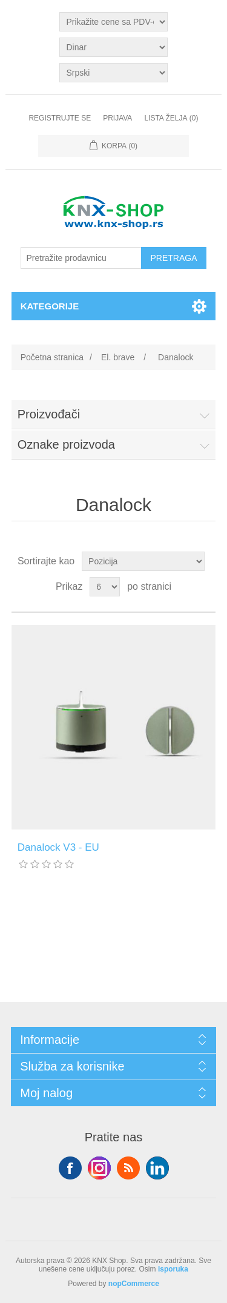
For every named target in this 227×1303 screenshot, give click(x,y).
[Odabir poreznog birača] (113, 21)
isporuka (173, 1269)
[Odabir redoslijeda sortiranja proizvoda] (143, 561)
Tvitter (99, 1167)
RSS (128, 1167)
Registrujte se (59, 118)
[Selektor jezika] (113, 72)
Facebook (70, 1167)
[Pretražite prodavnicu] (81, 258)
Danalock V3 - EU (58, 847)
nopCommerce (133, 1283)
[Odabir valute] (113, 47)
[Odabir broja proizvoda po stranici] (105, 586)
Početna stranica (52, 357)
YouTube (157, 1167)
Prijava (117, 118)
